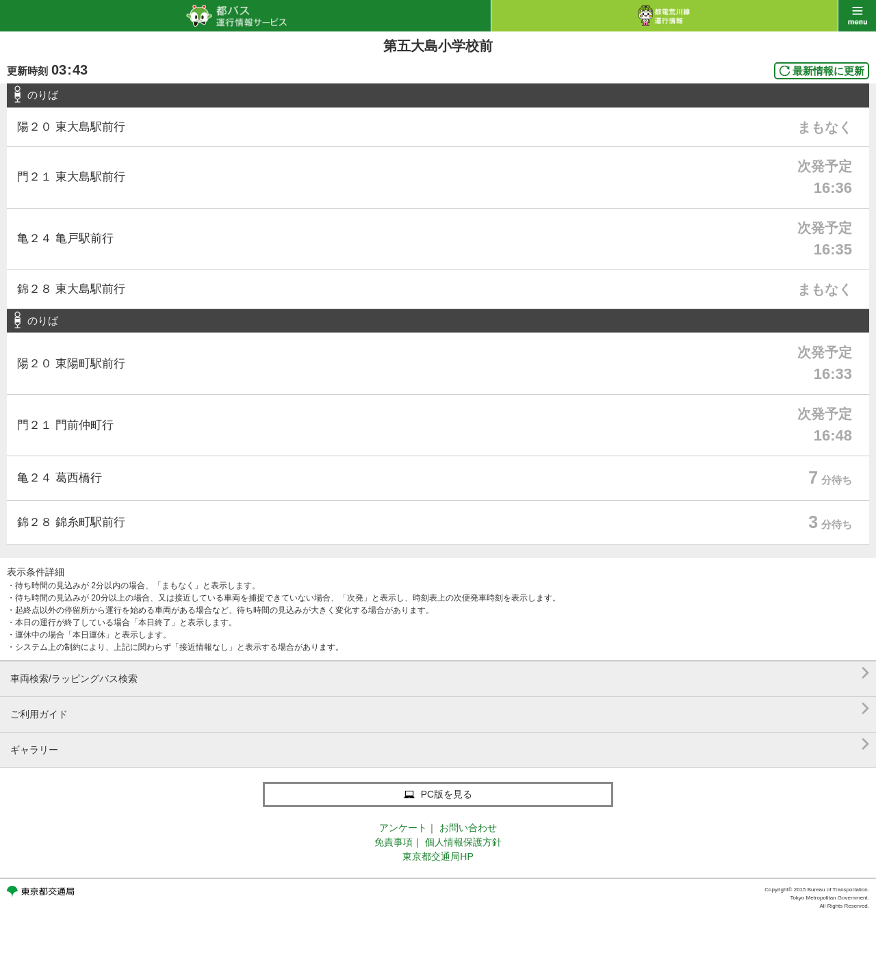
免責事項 (393, 842)
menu (857, 15)
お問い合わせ (468, 827)
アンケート (403, 827)
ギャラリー (439, 745)
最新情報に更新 (828, 71)
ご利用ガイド (439, 709)
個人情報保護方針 (463, 842)
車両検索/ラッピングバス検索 (439, 673)
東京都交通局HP (437, 856)
